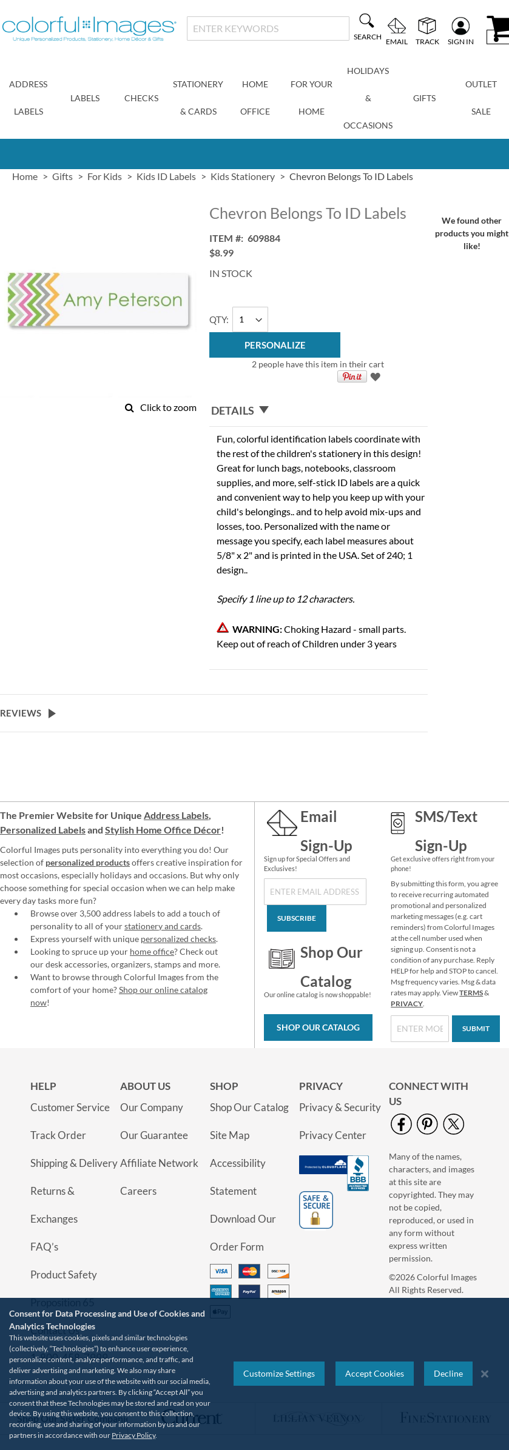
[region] (254, 1374)
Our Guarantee (154, 1135)
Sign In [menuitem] (461, 41)
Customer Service (70, 1107)
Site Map (229, 1135)
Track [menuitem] (427, 41)
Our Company (151, 1107)
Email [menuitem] (397, 41)
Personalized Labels (43, 829)
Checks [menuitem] (141, 98)
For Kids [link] (104, 176)
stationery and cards (162, 926)
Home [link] (25, 176)
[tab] (318, 411)
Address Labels (176, 815)
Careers (138, 1190)
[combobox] (268, 28)
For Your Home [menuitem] (311, 97)
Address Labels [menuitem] (28, 97)
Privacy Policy (133, 1435)
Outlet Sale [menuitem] (481, 97)
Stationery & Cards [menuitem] (198, 97)
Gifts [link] (62, 176)
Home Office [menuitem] (255, 97)
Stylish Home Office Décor (163, 829)
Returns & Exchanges (54, 1204)
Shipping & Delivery (74, 1163)
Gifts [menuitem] (424, 98)
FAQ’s (44, 1246)
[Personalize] (274, 345)
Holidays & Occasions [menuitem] (368, 97)
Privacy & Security (340, 1107)
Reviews (20, 712)
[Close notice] (485, 1374)
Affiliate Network (159, 1163)
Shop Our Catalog (318, 1027)
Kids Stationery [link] (243, 176)
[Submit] (476, 1028)
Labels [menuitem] (84, 98)
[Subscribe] (296, 918)
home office (152, 951)
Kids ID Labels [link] (166, 176)
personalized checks (178, 939)
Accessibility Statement (238, 1177)
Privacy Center (332, 1135)
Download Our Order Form (243, 1232)
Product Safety (63, 1274)
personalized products (88, 862)
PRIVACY (407, 1003)
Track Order (58, 1135)
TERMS (471, 992)
